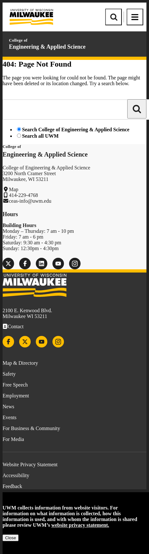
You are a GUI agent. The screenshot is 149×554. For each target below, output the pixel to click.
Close (10, 537)
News (8, 406)
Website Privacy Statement (30, 464)
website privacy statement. (80, 525)
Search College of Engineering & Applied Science (75, 129)
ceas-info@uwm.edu (30, 201)
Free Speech (15, 384)
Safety (9, 374)
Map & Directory (20, 363)
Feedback (12, 486)
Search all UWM (40, 136)
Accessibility (16, 475)
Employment (16, 395)
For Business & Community (31, 428)
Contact (16, 326)
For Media (13, 439)
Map (13, 189)
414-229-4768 (23, 195)
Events (10, 417)
